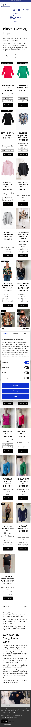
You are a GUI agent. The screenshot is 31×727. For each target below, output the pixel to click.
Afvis (15, 396)
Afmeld (11, 721)
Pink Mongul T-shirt (8, 86)
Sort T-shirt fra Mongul (7, 134)
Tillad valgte (15, 391)
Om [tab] (25, 333)
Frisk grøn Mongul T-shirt (23, 86)
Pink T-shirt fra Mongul (23, 433)
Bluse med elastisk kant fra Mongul (7, 286)
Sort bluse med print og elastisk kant (23, 286)
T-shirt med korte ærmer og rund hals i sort (7, 579)
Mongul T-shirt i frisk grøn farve (23, 481)
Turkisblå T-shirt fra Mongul (8, 481)
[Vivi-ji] (15, 17)
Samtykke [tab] (6, 333)
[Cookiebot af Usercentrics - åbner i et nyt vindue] (22, 329)
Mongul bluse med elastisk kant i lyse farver (23, 235)
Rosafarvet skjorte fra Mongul (8, 185)
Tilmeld (5, 721)
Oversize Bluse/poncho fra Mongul (7, 234)
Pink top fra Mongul (8, 433)
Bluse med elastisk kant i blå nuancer (23, 135)
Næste (26, 606)
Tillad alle (15, 385)
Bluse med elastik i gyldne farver (7, 528)
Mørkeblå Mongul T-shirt (23, 527)
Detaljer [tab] (15, 333)
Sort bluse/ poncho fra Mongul (23, 185)
